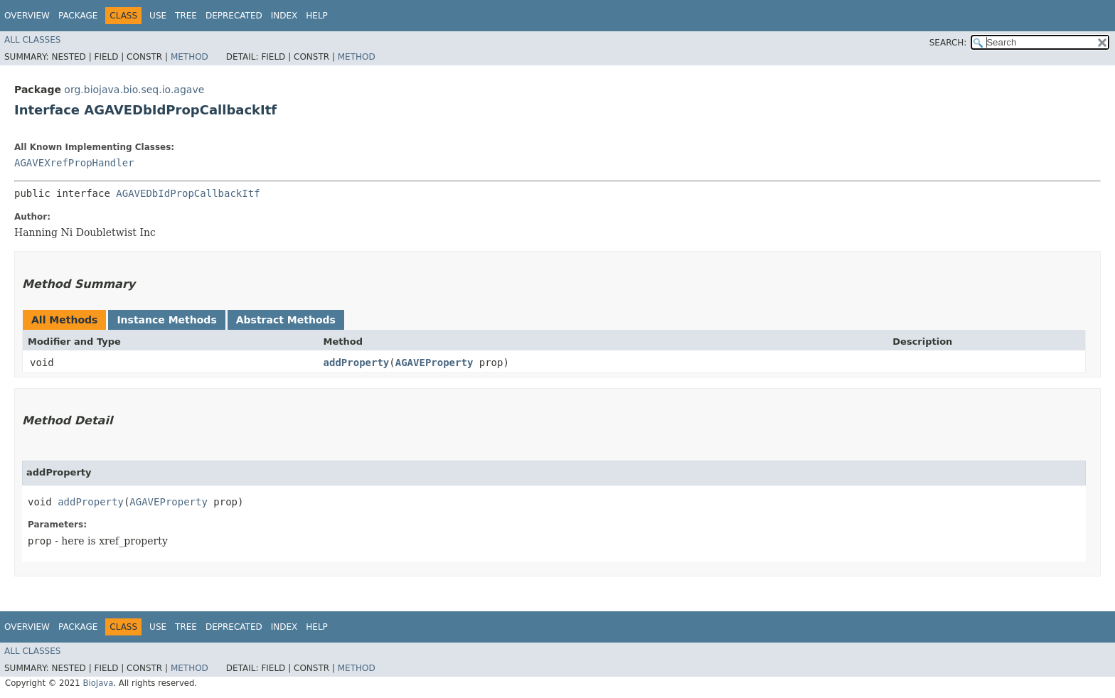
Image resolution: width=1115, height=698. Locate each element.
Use (157, 16)
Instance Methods (166, 320)
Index (284, 16)
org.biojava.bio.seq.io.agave (134, 89)
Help (317, 16)
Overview (27, 16)
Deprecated (234, 16)
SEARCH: (948, 43)
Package (77, 16)
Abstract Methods (286, 320)
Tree (186, 16)
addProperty (357, 362)
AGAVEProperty (434, 362)
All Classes (32, 40)
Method (189, 57)
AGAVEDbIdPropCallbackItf (188, 193)
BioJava (97, 683)
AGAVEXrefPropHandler (74, 162)
